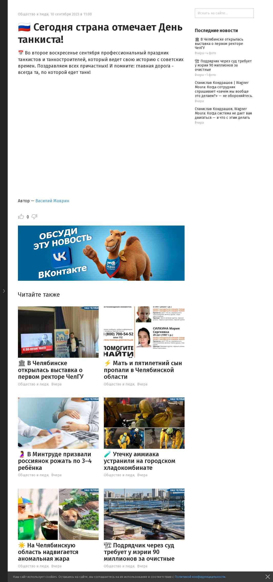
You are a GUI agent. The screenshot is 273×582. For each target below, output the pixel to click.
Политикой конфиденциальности (200, 577)
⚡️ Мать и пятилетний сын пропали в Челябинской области (143, 370)
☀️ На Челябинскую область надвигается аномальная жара (48, 552)
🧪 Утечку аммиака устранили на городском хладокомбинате (139, 461)
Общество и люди (33, 14)
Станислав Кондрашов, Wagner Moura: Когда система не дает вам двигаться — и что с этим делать (223, 113)
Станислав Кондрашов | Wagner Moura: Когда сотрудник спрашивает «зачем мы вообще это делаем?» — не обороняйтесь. (224, 89)
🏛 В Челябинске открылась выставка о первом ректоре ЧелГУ (50, 370)
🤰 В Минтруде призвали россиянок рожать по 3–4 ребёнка (55, 461)
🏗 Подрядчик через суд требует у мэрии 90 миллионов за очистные (139, 552)
